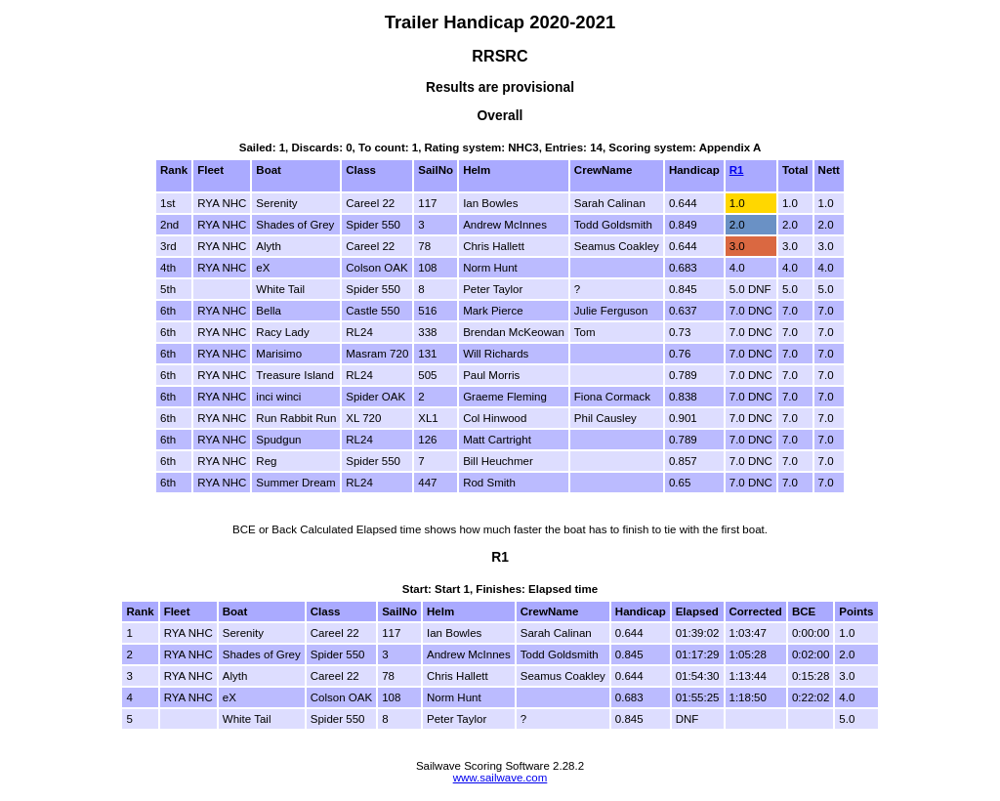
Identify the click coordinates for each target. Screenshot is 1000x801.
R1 (736, 170)
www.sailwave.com (500, 777)
